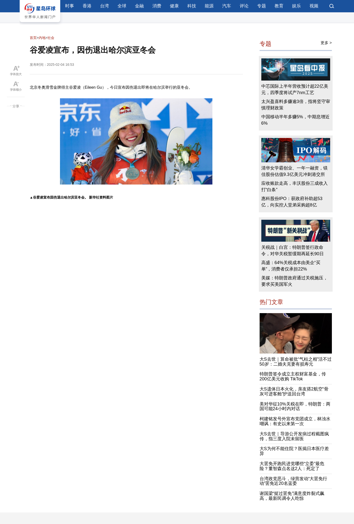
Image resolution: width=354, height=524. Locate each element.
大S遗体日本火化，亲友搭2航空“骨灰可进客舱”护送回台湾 (294, 391)
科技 (191, 5)
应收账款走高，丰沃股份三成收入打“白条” (294, 186)
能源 (209, 5)
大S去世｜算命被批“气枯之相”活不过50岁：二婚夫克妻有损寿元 (296, 362)
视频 (314, 5)
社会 (50, 38)
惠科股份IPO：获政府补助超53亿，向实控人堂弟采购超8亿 (292, 201)
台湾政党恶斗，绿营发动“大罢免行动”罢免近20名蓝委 (293, 481)
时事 (69, 5)
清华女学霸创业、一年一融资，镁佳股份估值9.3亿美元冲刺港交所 (294, 171)
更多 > (326, 43)
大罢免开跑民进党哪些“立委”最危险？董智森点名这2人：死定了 (292, 466)
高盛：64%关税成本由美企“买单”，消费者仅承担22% (290, 265)
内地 (42, 38)
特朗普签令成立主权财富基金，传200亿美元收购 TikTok (293, 376)
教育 (279, 5)
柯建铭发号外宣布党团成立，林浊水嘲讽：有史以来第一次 (295, 421)
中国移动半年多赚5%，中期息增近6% (295, 120)
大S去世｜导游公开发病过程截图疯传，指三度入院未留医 (294, 436)
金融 (139, 5)
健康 (174, 5)
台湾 (104, 5)
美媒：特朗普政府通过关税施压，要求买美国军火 (294, 281)
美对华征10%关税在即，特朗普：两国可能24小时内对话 (295, 406)
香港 (87, 5)
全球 (122, 5)
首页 (33, 38)
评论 (244, 5)
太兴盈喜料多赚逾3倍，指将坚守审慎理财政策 (295, 104)
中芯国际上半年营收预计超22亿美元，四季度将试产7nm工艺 (294, 89)
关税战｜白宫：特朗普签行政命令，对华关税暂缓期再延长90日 (292, 250)
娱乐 (296, 5)
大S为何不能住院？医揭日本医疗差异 (294, 451)
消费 (156, 5)
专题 (261, 5)
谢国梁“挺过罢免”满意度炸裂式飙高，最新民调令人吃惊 (292, 496)
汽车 (226, 5)
